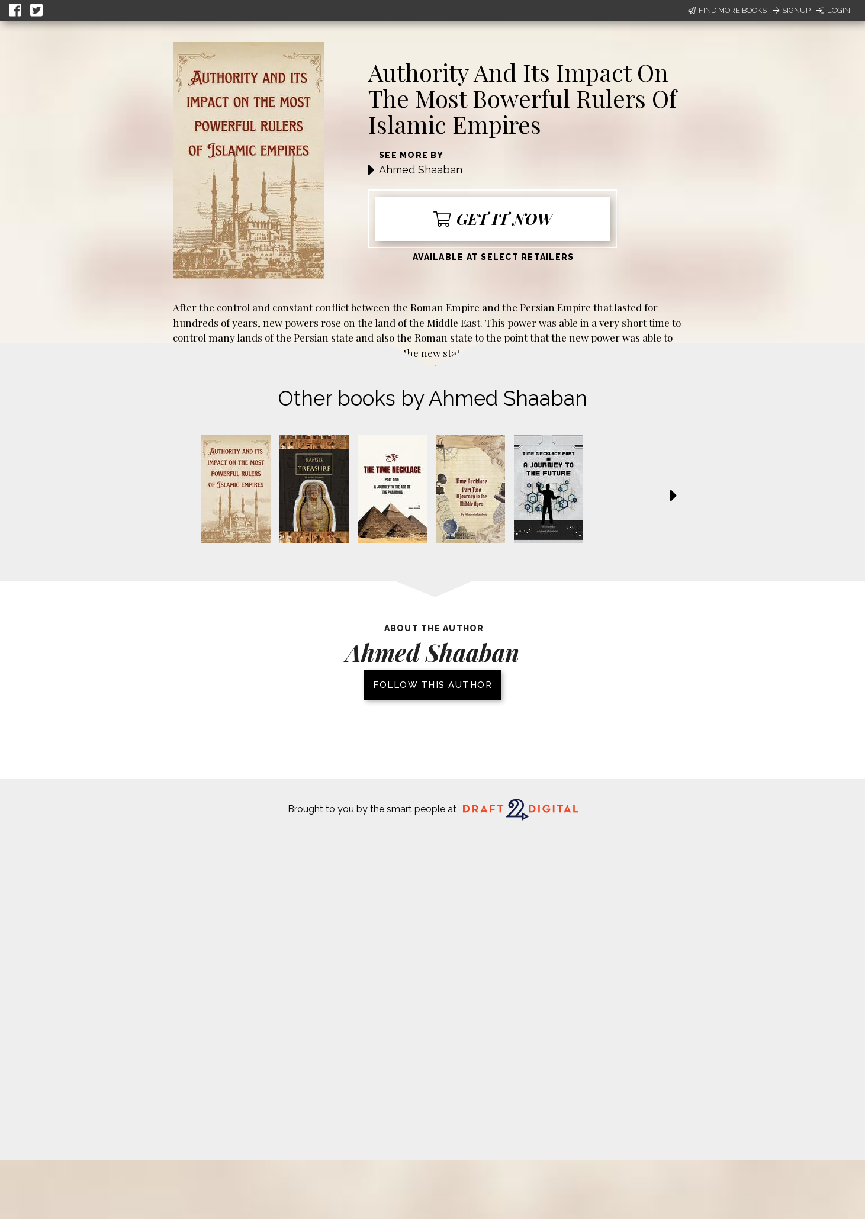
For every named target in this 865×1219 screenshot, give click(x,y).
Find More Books (727, 10)
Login (833, 10)
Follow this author (432, 685)
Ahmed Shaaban (420, 169)
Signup (792, 10)
